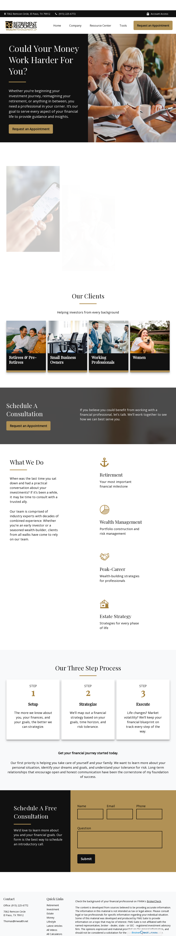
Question (84, 818)
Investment (53, 899)
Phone (141, 796)
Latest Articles (54, 915)
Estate (50, 903)
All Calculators (54, 923)
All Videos (52, 919)
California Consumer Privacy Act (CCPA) (97, 932)
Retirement (53, 895)
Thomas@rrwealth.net (15, 911)
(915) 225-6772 (65, 3)
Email (111, 796)
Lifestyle (51, 911)
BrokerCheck (154, 891)
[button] (57, 15)
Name (81, 796)
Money (50, 907)
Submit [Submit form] (86, 848)
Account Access (157, 3)
